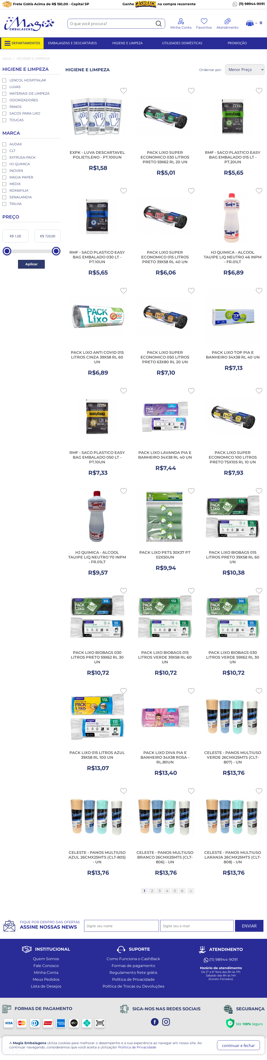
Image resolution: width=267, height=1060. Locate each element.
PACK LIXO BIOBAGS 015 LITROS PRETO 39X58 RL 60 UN (232, 557)
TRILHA (15, 204)
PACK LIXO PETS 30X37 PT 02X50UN (164, 554)
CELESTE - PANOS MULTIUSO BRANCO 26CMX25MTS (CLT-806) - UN (164, 857)
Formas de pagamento (133, 965)
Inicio (6, 58)
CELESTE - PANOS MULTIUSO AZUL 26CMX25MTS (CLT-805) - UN (97, 857)
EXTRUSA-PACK (22, 157)
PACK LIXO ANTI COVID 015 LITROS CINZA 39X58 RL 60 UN (97, 357)
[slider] (7, 251)
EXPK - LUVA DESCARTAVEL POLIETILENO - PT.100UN (97, 155)
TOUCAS (16, 120)
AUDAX (15, 144)
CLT (12, 151)
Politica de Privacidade (137, 1047)
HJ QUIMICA (19, 164)
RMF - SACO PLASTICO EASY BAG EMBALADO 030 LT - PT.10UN (97, 257)
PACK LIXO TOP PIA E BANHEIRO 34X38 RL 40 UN (233, 354)
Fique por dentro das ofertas (50, 925)
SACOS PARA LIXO (24, 113)
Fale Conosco (46, 965)
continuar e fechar (238, 1045)
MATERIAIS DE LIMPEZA (29, 93)
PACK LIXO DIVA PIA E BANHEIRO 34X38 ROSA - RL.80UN (164, 757)
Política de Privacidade (133, 979)
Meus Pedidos (46, 979)
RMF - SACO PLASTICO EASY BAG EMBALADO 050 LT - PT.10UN (97, 457)
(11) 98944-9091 (249, 4)
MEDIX (15, 184)
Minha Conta (46, 972)
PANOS (15, 107)
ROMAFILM (18, 190)
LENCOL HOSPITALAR (27, 80)
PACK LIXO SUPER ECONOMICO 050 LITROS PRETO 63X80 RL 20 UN (164, 357)
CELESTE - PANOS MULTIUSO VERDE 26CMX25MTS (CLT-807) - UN (232, 757)
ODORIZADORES (23, 100)
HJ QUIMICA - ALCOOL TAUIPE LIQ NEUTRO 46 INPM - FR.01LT (233, 257)
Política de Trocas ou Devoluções (133, 986)
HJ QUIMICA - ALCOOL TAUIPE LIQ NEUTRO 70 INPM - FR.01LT (97, 557)
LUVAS (15, 87)
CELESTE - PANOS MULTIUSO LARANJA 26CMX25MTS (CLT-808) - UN (232, 857)
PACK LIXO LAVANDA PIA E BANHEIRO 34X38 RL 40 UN (165, 455)
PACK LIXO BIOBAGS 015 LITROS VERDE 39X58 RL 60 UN (165, 657)
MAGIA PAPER (21, 177)
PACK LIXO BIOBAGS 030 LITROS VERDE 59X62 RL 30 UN (232, 657)
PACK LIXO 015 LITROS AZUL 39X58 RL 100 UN (97, 755)
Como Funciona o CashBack (133, 959)
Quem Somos (46, 959)
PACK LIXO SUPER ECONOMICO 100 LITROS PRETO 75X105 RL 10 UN (233, 457)
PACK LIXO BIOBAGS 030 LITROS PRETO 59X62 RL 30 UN (97, 657)
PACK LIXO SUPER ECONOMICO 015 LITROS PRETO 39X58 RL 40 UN (165, 257)
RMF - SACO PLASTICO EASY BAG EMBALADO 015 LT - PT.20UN (232, 157)
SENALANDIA (20, 197)
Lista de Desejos (46, 986)
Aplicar (31, 264)
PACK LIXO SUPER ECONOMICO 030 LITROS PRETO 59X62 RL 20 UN (164, 157)
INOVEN (16, 171)
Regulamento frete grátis (133, 972)
